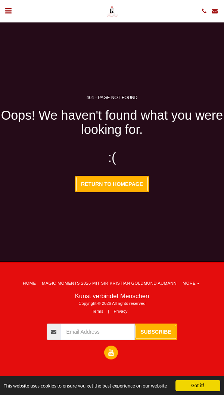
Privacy (121, 311)
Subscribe (155, 332)
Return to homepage (112, 184)
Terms (97, 311)
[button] (8, 11)
